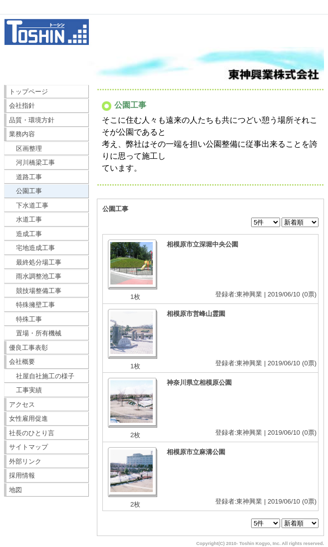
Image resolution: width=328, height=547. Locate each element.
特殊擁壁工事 (32, 304)
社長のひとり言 (31, 433)
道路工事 (25, 177)
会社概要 (22, 361)
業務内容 (22, 134)
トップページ (28, 91)
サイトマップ (28, 447)
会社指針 (22, 105)
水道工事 (25, 219)
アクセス (22, 404)
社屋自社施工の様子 (41, 376)
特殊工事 (25, 319)
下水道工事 (28, 205)
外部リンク (25, 461)
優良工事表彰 (28, 347)
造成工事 (25, 234)
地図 (15, 490)
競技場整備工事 (35, 290)
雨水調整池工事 (35, 276)
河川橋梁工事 (32, 162)
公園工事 (25, 191)
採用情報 (22, 475)
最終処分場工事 (35, 262)
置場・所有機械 (35, 333)
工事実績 (25, 390)
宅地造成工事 (32, 248)
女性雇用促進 (28, 418)
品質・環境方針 (31, 120)
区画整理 (25, 148)
